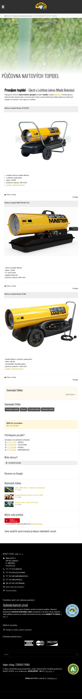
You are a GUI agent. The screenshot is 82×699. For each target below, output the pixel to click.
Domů (9, 16)
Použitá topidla (34, 409)
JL (46, 678)
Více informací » (37, 524)
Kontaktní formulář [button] (13, 463)
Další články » (71, 394)
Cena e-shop (10, 195)
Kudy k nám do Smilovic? (15, 587)
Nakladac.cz (52, 678)
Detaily (75, 197)
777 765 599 (11, 445)
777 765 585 (11, 450)
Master (23, 409)
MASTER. (57, 95)
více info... (49, 671)
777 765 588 (11, 447)
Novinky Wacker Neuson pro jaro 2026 (29, 495)
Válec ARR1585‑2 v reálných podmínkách (30, 488)
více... (5, 617)
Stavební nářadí (47, 409)
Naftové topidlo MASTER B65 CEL (17, 203)
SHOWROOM (10, 566)
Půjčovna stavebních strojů (22, 16)
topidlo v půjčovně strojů (15, 185)
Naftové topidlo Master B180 (15, 294)
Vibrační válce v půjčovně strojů (26, 502)
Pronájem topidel (12, 409)
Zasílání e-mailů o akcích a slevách (19, 630)
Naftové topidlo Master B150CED (17, 108)
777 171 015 (11, 442)
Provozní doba (11, 590)
